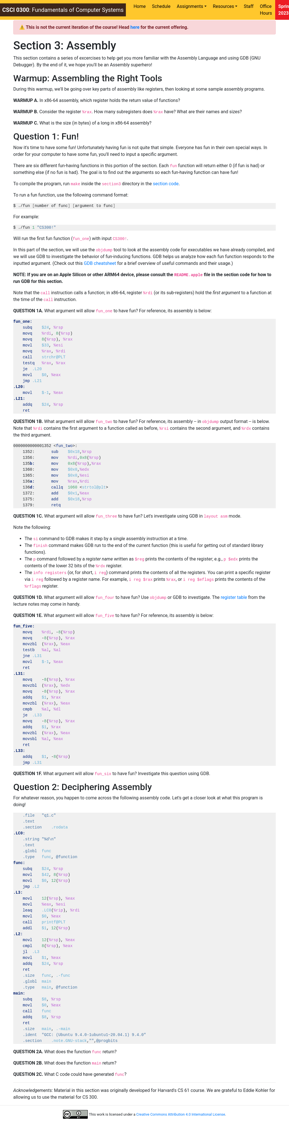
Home (139, 6)
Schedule (161, 6)
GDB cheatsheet (100, 263)
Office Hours (266, 10)
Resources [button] (223, 6)
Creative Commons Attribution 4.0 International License (180, 1114)
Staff (249, 6)
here (134, 27)
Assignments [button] (190, 6)
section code (166, 183)
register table (234, 597)
